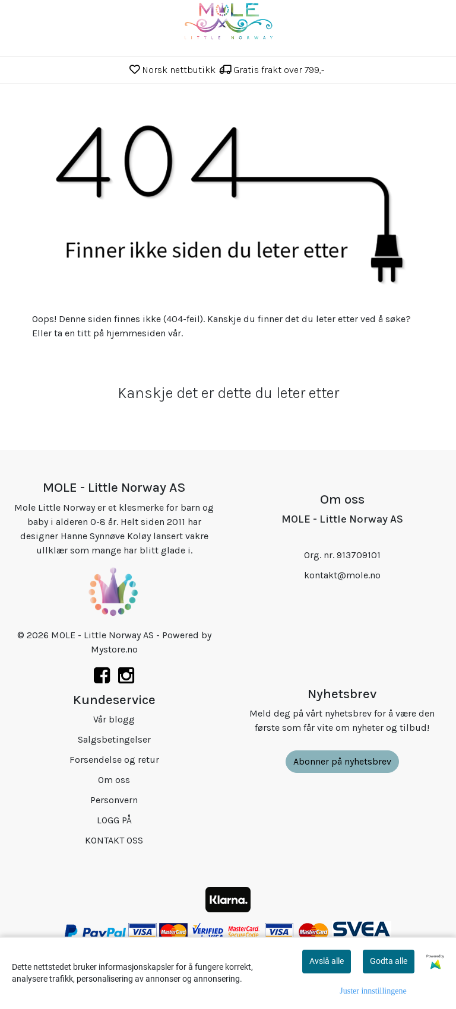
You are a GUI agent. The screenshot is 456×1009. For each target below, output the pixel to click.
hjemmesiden (136, 333)
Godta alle (388, 961)
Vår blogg (114, 719)
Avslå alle (326, 961)
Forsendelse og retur (114, 759)
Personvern (114, 800)
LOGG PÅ (114, 820)
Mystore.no (114, 649)
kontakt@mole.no (342, 575)
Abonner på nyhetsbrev (342, 761)
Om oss (114, 779)
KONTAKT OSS (114, 840)
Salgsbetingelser (114, 739)
